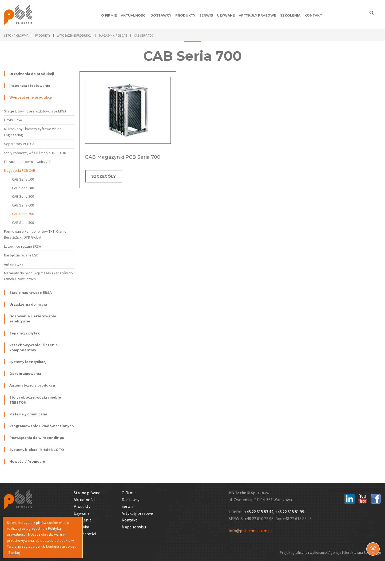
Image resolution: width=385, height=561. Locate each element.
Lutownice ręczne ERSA (22, 246)
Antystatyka (13, 264)
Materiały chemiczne (28, 414)
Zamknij (14, 552)
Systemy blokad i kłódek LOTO (36, 450)
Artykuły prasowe (257, 15)
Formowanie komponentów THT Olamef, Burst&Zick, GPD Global (36, 234)
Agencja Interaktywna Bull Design (354, 552)
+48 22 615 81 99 (289, 511)
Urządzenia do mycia (28, 304)
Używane (226, 15)
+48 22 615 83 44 (258, 511)
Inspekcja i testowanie (29, 86)
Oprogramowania (25, 374)
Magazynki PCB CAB (19, 170)
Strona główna (16, 35)
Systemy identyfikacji (28, 362)
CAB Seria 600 (23, 205)
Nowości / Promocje (27, 461)
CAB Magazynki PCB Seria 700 (122, 157)
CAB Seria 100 (23, 179)
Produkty (185, 15)
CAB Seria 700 (23, 213)
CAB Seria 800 (23, 222)
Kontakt (313, 15)
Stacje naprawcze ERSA (30, 293)
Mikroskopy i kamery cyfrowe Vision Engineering (32, 131)
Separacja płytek (24, 333)
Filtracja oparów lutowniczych (27, 161)
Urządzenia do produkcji (31, 74)
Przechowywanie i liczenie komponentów (33, 347)
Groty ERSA (13, 120)
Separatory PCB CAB (20, 143)
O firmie (109, 15)
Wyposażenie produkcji (30, 97)
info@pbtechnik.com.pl (250, 530)
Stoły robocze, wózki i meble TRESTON (35, 152)
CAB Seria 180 (23, 187)
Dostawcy (160, 15)
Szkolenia (290, 15)
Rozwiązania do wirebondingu (36, 438)
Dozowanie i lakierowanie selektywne (32, 318)
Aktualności (133, 15)
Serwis (206, 15)
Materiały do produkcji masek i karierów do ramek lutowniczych (38, 276)
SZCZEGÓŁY (104, 176)
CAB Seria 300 (23, 196)
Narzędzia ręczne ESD (21, 255)
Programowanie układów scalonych (41, 426)
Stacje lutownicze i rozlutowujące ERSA (35, 111)
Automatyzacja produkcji (32, 385)
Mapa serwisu (134, 526)
